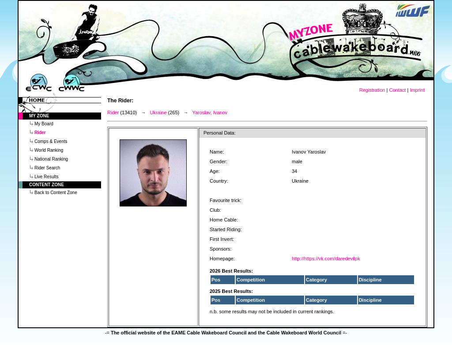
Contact (397, 90)
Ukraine (158, 112)
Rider (113, 112)
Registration (372, 90)
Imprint (417, 90)
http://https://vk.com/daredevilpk (326, 258)
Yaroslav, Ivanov (209, 112)
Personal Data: (219, 132)
